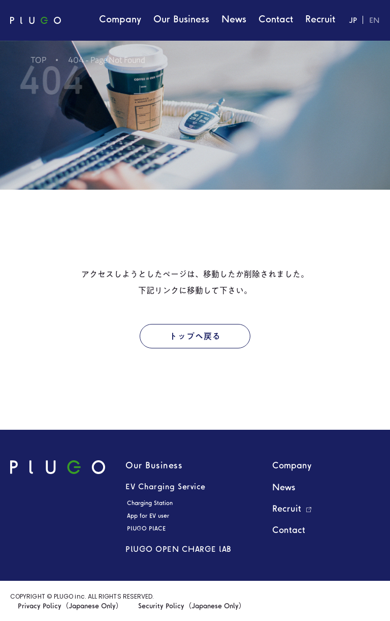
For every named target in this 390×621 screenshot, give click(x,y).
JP (353, 21)
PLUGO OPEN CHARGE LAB (178, 550)
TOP (38, 60)
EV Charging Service (165, 487)
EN (374, 21)
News (284, 488)
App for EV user (148, 516)
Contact (288, 531)
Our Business (153, 466)
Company (292, 466)
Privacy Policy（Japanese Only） (70, 606)
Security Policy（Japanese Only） (192, 606)
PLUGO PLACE (146, 529)
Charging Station (150, 503)
